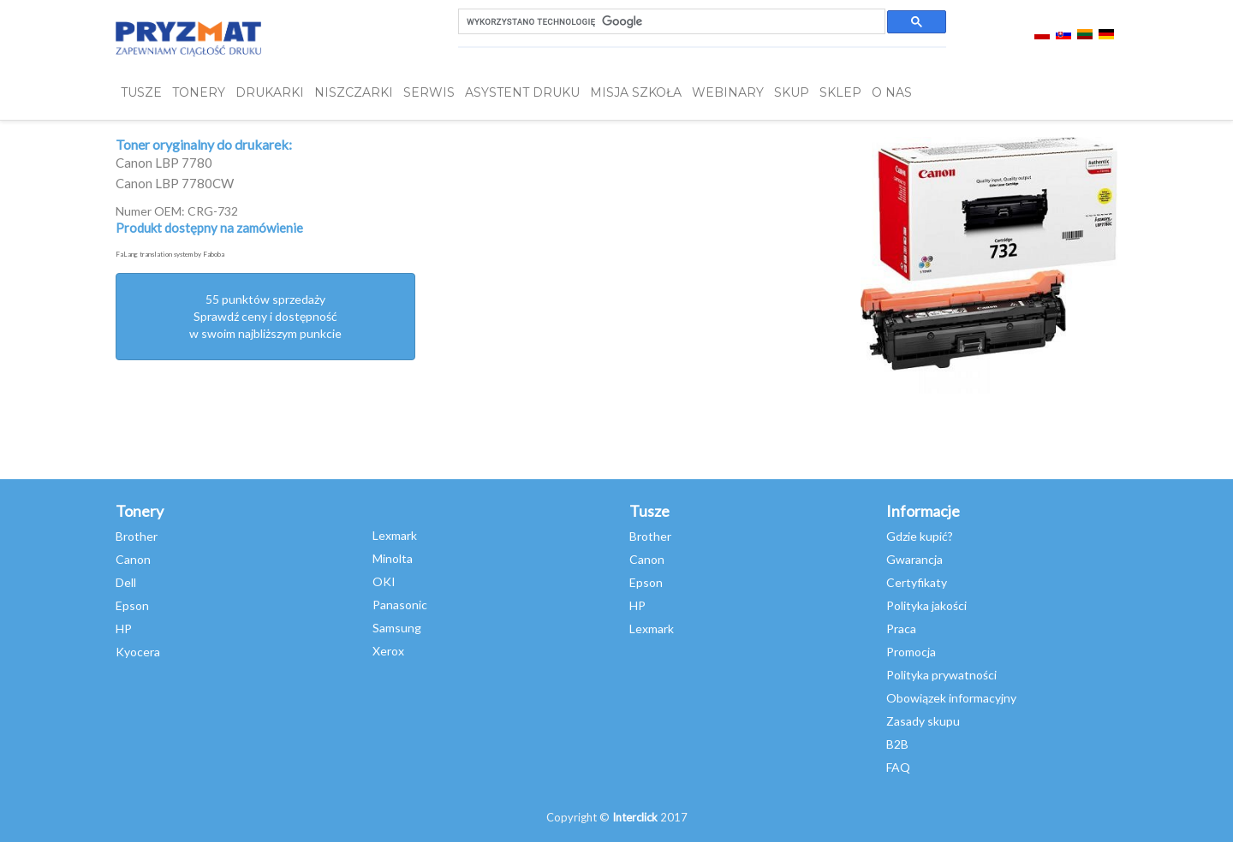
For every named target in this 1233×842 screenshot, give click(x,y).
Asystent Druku (522, 92)
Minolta (392, 558)
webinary (728, 92)
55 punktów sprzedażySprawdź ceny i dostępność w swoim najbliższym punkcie (265, 316)
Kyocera (138, 651)
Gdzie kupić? (919, 536)
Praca (901, 628)
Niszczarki (353, 92)
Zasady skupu (923, 721)
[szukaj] (670, 22)
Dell (126, 582)
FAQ (898, 767)
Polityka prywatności (941, 674)
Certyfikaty (916, 582)
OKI (384, 581)
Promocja (911, 651)
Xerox (388, 650)
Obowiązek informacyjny (951, 698)
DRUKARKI (269, 92)
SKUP (791, 92)
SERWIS (429, 92)
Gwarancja (914, 559)
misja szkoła (636, 92)
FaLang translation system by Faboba (170, 254)
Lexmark (394, 535)
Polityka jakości (926, 605)
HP (124, 628)
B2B (897, 744)
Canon (133, 559)
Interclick (635, 817)
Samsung (396, 627)
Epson (132, 605)
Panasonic (399, 604)
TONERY (198, 92)
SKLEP (840, 92)
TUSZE (141, 92)
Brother (137, 536)
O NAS (892, 92)
